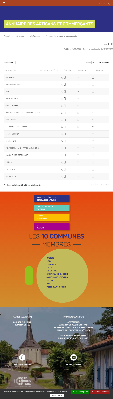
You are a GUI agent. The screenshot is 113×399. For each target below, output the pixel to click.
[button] (4, 3)
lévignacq (51, 264)
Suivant (106, 184)
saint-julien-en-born (57, 274)
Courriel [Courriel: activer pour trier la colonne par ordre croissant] (81, 70)
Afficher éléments (97, 62)
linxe (49, 268)
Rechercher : (20, 62)
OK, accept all (80, 392)
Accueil (7, 36)
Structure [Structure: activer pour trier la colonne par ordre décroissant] (11, 70)
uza (48, 284)
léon (48, 261)
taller (49, 280)
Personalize (57, 395)
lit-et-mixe (51, 271)
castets (50, 258)
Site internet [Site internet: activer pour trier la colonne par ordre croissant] (98, 70)
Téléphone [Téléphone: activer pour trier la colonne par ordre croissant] (65, 70)
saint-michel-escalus (57, 277)
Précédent (95, 184)
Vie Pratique (35, 36)
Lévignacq (20, 36)
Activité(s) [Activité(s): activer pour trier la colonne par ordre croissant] (49, 70)
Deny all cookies (100, 392)
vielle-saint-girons (56, 287)
